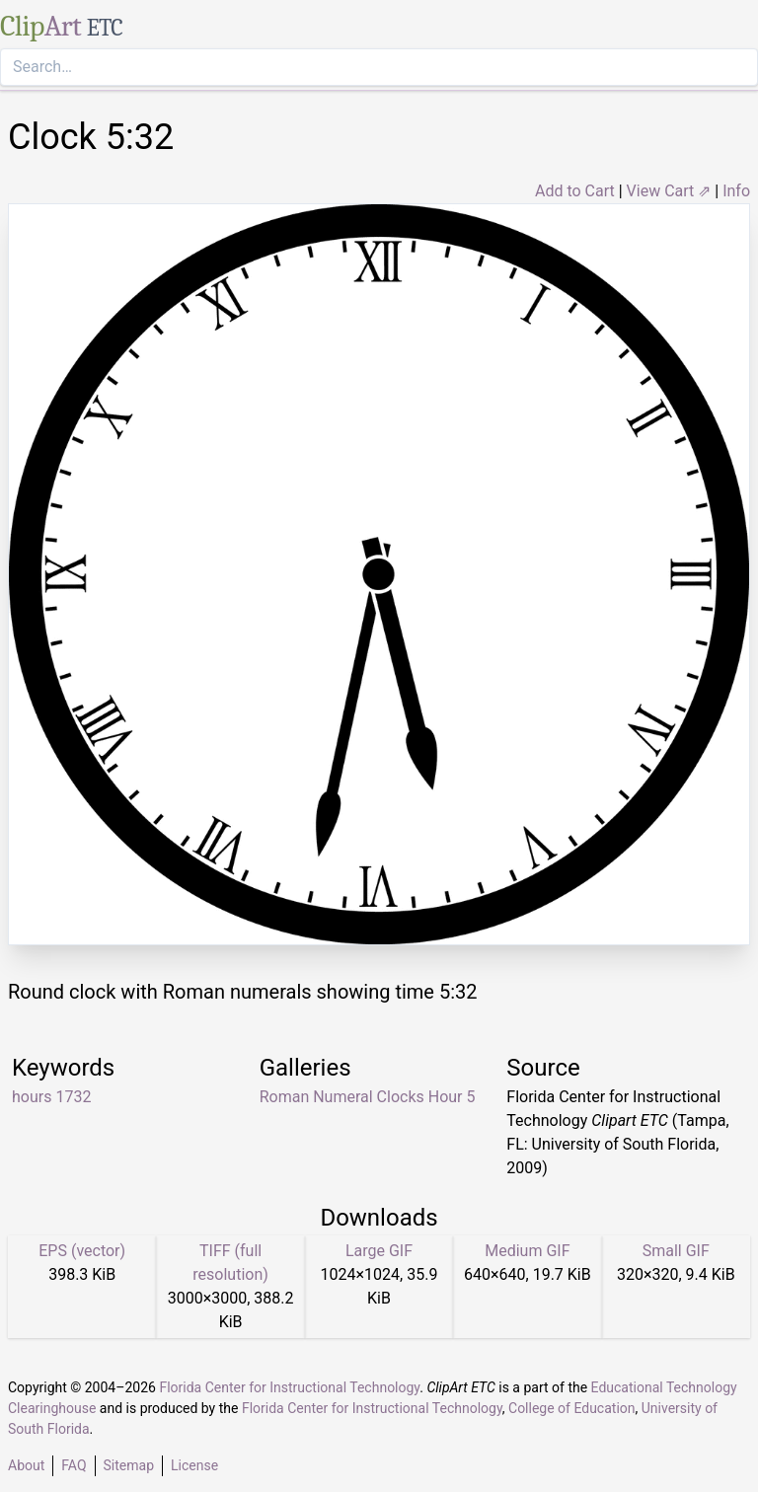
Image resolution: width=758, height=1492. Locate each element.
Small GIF (676, 1250)
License (194, 1465)
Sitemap (129, 1465)
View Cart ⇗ (669, 191)
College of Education (572, 1408)
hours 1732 (51, 1096)
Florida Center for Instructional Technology (289, 1387)
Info (736, 191)
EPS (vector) (81, 1250)
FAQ (73, 1465)
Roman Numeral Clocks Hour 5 (368, 1096)
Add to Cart (575, 191)
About (26, 1465)
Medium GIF (527, 1250)
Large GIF (379, 1250)
